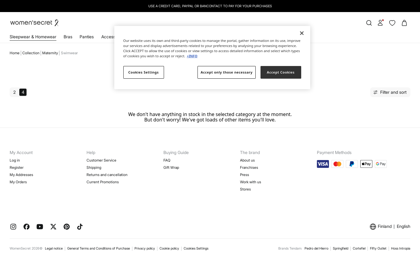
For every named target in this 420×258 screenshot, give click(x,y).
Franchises (249, 167)
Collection (30, 53)
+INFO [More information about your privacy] (192, 56)
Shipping (94, 167)
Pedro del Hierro (316, 248)
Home (15, 53)
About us (247, 160)
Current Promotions (103, 182)
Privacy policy (144, 248)
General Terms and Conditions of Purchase (98, 248)
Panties (87, 36)
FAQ (166, 160)
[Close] (301, 33)
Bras (68, 36)
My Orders (18, 182)
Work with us (250, 182)
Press (244, 174)
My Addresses (21, 174)
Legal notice (54, 248)
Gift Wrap (171, 167)
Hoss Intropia (400, 248)
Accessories (113, 36)
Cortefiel (359, 248)
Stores (245, 189)
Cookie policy (169, 248)
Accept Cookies (281, 72)
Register (17, 167)
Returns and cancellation (107, 174)
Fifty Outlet (378, 248)
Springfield (340, 248)
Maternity (50, 53)
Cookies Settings (196, 248)
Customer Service (101, 160)
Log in (15, 160)
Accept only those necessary (227, 72)
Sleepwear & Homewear (33, 36)
